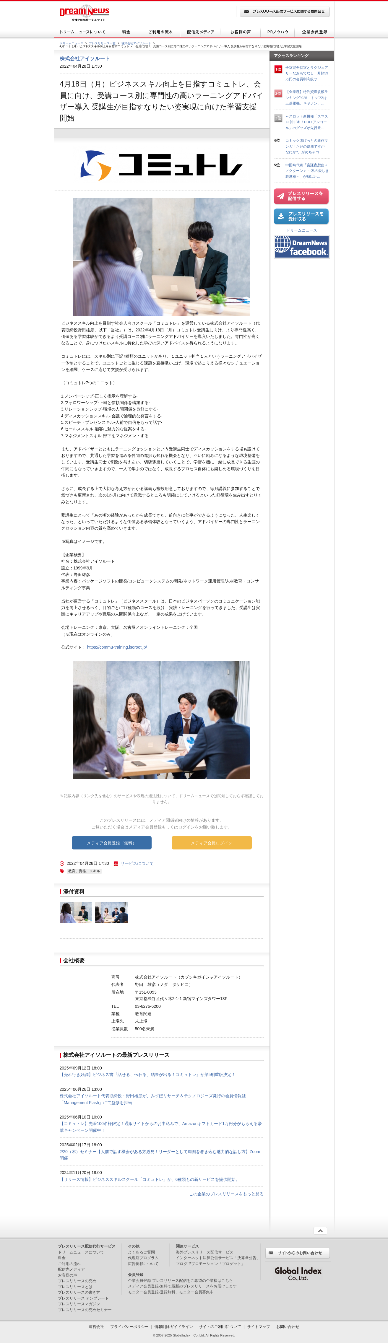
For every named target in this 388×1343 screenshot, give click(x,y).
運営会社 (97, 1326)
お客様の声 (67, 1275)
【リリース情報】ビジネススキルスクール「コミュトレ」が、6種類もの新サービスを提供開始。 (150, 1179)
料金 (62, 1258)
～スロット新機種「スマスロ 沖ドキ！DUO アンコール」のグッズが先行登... (306, 122)
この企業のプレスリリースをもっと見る (226, 1193)
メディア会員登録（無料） (112, 843)
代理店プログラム (143, 1258)
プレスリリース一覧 (102, 43)
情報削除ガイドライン (174, 1326)
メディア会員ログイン (211, 843)
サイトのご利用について (220, 1326)
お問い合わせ (287, 1326)
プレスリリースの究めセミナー (85, 1310)
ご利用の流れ (69, 1263)
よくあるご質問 (141, 1252)
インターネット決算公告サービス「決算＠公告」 (218, 1258)
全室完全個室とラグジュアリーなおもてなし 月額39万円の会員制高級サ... (306, 73)
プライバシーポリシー (129, 1326)
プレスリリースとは (75, 1287)
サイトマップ (258, 1326)
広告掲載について (143, 1263)
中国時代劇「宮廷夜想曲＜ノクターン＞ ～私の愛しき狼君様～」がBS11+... (307, 170)
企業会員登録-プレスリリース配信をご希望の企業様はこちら (180, 1280)
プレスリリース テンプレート (83, 1298)
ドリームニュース (71, 43)
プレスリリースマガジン (79, 1304)
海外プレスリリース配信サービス (204, 1252)
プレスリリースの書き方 (79, 1292)
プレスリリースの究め (77, 1281)
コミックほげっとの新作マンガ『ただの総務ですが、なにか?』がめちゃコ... (306, 146)
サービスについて (137, 863)
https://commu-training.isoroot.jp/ (117, 647)
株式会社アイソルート (136, 43)
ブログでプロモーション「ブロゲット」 (210, 1263)
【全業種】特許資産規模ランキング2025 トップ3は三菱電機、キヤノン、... (306, 97)
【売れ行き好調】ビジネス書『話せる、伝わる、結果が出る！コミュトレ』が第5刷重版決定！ (148, 1074)
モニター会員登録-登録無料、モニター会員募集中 (171, 1292)
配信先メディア (71, 1269)
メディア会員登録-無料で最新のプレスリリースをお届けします (182, 1286)
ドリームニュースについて (81, 1252)
